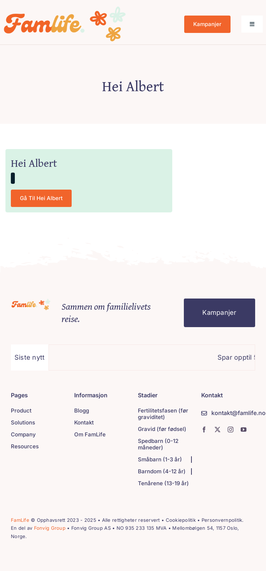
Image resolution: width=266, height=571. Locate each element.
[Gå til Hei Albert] (41, 198)
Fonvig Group (50, 528)
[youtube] (243, 429)
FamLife (20, 520)
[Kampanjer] (207, 24)
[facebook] (204, 429)
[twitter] (217, 429)
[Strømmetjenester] (31, 301)
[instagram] (230, 429)
